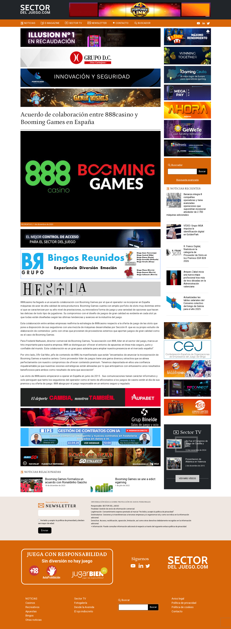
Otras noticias (33, 619)
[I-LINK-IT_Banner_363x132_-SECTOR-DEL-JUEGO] (187, 37)
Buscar (202, 171)
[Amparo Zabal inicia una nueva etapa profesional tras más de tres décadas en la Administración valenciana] (173, 277)
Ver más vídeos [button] (187, 478)
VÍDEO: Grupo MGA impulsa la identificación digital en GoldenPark (194, 230)
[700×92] (90, 457)
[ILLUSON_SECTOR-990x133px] (90, 38)
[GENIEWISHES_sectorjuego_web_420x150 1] (187, 331)
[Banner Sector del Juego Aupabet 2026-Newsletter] (90, 397)
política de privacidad (67, 520)
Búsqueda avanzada (187, 179)
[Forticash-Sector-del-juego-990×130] (90, 78)
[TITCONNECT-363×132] (187, 388)
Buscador (144, 23)
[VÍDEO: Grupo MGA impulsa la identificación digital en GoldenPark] (173, 231)
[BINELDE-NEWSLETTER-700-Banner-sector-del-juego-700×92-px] (90, 417)
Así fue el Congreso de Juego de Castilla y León (196, 443)
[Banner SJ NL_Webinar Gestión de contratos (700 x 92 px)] (90, 437)
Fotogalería (80, 602)
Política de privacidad (184, 602)
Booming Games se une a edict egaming (135, 480)
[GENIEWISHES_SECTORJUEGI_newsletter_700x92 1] (90, 98)
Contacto (122, 23)
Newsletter (99, 23)
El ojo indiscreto (83, 611)
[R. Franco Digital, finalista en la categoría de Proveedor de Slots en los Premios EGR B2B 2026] (173, 252)
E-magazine (52, 23)
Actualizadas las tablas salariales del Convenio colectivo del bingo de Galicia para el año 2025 (194, 303)
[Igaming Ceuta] (187, 75)
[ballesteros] (187, 369)
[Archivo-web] (187, 148)
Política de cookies (183, 607)
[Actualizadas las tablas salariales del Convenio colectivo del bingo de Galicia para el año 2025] (173, 303)
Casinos (30, 602)
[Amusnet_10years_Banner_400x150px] (187, 56)
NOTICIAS (31, 598)
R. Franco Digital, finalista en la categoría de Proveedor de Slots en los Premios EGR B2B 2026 (195, 253)
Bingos (29, 615)
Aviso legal (178, 598)
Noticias (29, 23)
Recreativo (26, 224)
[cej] (187, 350)
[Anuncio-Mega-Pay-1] (187, 92)
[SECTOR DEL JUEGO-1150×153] (90, 58)
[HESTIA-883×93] (90, 289)
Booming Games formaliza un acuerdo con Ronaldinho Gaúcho (66, 480)
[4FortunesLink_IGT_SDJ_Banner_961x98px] (140, 9)
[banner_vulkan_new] (90, 238)
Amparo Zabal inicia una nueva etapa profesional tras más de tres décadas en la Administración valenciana (195, 279)
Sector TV (80, 598)
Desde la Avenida (84, 607)
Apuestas (31, 611)
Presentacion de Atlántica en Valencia (195, 460)
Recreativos (32, 607)
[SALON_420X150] (187, 110)
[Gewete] (187, 129)
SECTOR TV (75, 23)
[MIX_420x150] (187, 407)
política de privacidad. (178, 526)
